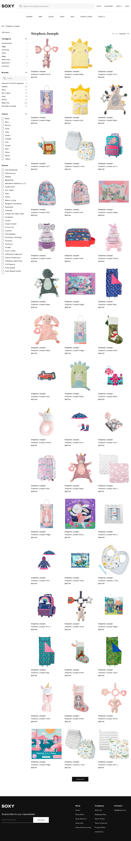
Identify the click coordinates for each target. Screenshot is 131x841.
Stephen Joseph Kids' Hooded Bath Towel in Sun (75, 120)
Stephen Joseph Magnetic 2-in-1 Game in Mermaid (41, 765)
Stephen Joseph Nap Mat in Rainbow (108, 304)
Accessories (7, 43)
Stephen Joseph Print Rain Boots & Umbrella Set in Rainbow (75, 442)
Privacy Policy (100, 827)
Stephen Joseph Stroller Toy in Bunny (108, 719)
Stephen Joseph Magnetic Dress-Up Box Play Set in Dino (108, 627)
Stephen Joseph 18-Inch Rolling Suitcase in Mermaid (108, 166)
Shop (99, 6)
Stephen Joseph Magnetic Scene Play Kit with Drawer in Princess (108, 212)
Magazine (109, 6)
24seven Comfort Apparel (13, 83)
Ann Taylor (6, 93)
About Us (98, 810)
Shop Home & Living (83, 827)
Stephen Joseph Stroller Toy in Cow (75, 627)
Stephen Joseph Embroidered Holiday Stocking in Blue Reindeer (75, 673)
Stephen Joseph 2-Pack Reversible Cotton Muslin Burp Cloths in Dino (75, 765)
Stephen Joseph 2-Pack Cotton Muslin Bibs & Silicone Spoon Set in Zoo (108, 580)
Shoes (51, 16)
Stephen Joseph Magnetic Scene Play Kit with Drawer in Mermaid (75, 304)
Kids (72, 16)
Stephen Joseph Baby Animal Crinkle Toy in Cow (108, 120)
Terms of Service (101, 823)
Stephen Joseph (38, 71)
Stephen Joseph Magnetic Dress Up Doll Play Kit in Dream (41, 120)
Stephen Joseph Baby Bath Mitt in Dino (75, 396)
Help (127, 6)
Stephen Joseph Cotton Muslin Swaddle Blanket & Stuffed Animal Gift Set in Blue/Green (108, 74)
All (3, 26)
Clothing (5, 50)
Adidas (4, 86)
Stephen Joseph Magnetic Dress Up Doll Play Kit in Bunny (75, 350)
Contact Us (99, 832)
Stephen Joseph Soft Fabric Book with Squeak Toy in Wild (41, 166)
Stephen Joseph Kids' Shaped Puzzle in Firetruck (41, 396)
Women (29, 16)
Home (77, 810)
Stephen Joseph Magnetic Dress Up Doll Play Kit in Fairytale (41, 534)
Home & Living (86, 16)
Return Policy (100, 819)
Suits (4, 53)
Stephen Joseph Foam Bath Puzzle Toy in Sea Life (75, 580)
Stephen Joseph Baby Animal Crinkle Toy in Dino (41, 304)
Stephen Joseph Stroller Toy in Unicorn (41, 74)
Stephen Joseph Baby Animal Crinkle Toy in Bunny (41, 350)
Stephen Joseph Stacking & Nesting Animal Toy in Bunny (108, 258)
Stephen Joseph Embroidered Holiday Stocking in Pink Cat (75, 719)
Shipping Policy (100, 814)
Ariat (4, 96)
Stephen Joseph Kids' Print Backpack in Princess (75, 212)
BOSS (4, 99)
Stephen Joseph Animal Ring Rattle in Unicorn (41, 442)
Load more (80, 779)
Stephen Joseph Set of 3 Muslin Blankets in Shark (108, 534)
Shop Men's (79, 814)
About (119, 6)
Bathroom (6, 59)
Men (40, 16)
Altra (4, 90)
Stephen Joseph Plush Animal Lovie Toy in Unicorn (41, 719)
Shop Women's (81, 819)
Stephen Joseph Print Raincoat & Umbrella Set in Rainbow (41, 580)
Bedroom (6, 63)
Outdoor (5, 66)
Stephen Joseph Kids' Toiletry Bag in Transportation (75, 258)
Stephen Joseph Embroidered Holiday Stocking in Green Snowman (108, 350)
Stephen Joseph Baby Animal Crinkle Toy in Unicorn (75, 488)
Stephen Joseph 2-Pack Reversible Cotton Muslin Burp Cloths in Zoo (75, 166)
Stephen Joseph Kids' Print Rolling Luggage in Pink (41, 488)
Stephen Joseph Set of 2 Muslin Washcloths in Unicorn (108, 488)
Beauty (102, 16)
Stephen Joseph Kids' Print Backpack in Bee (41, 212)
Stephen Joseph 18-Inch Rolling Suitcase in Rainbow (41, 627)
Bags (62, 16)
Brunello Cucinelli (9, 106)
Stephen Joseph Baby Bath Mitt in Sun (75, 74)
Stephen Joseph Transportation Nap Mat (108, 673)
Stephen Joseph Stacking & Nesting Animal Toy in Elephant (41, 258)
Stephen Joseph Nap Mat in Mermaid (41, 673)
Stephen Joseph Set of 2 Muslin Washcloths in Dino (108, 765)
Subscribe (41, 820)
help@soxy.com (120, 810)
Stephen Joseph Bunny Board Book (75, 534)
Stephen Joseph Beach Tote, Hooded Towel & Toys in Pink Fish (108, 396)
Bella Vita (5, 103)
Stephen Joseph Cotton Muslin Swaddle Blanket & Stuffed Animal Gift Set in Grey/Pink (108, 442)
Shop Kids (79, 823)
